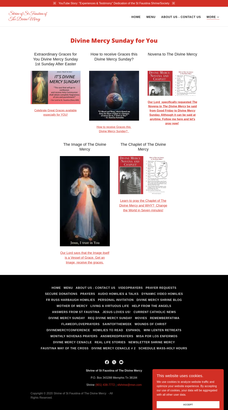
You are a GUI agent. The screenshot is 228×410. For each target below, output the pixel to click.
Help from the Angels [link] (151, 306)
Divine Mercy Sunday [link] (66, 318)
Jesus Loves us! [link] (117, 312)
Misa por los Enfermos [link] (157, 336)
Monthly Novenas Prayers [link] (74, 336)
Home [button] (56, 287)
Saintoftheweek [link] (117, 324)
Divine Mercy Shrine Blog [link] (159, 299)
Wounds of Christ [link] (151, 324)
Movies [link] (141, 318)
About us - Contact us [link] (181, 17)
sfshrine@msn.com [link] (129, 384)
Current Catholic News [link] (155, 312)
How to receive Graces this (114, 126)
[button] (213, 17)
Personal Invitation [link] (116, 299)
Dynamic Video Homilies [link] (162, 293)
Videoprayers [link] (130, 287)
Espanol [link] (133, 330)
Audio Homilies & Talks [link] (118, 293)
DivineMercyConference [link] (68, 330)
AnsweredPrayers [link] (116, 336)
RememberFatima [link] (165, 318)
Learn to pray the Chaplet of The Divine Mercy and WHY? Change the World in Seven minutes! (143, 205)
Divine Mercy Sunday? (114, 131)
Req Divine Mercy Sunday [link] (110, 318)
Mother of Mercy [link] (72, 306)
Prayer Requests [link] (161, 287)
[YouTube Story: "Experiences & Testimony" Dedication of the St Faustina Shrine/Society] (114, 3)
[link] (60, 19)
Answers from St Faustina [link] (76, 312)
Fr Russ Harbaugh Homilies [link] (70, 299)
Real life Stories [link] (110, 342)
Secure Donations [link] (61, 293)
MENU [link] (150, 17)
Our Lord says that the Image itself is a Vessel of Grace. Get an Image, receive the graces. (84, 257)
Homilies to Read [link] (108, 330)
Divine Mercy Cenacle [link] (72, 342)
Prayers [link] (87, 293)
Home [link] (136, 17)
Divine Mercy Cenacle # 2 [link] (113, 348)
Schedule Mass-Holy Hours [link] (163, 348)
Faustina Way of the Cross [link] (65, 348)
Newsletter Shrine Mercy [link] (152, 342)
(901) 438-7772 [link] (105, 384)
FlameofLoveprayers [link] (80, 324)
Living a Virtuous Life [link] (109, 306)
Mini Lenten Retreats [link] (162, 330)
